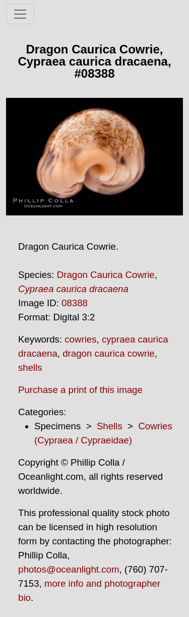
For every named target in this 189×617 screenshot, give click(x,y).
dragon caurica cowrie (108, 353)
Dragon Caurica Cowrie (106, 274)
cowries (80, 339)
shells (30, 367)
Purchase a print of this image (80, 389)
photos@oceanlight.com (68, 569)
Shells (109, 426)
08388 (74, 303)
